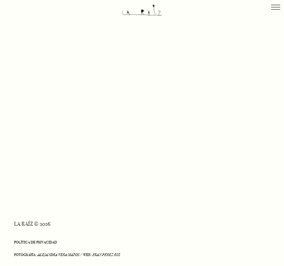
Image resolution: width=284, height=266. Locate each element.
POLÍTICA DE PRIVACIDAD (35, 242)
